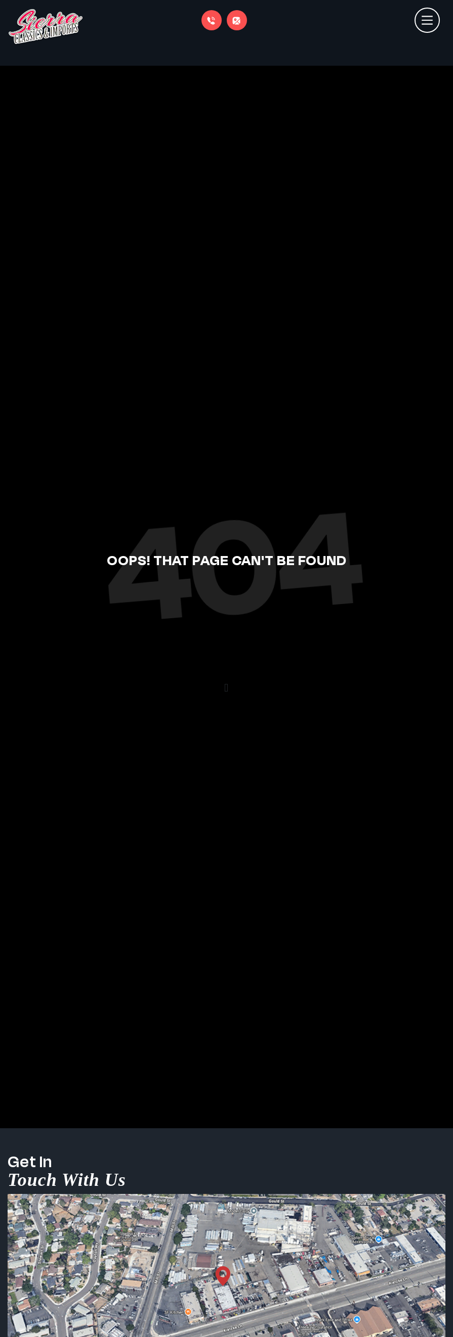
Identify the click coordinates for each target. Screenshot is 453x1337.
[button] (226, 687)
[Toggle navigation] (426, 15)
